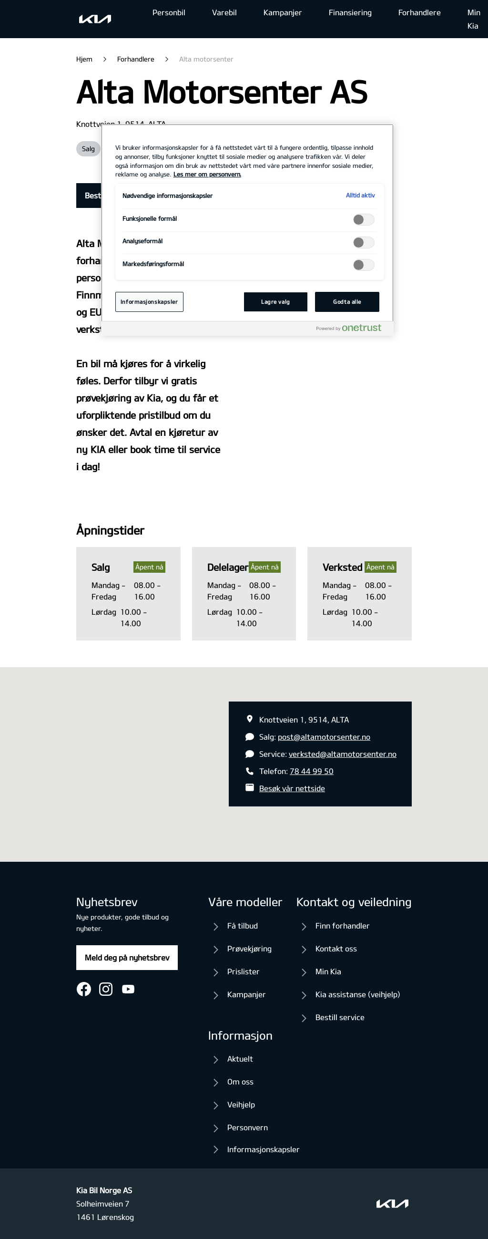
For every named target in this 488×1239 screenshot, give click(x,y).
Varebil (224, 12)
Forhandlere (419, 12)
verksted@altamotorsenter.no (342, 753)
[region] (247, 230)
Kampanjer (283, 12)
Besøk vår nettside (292, 788)
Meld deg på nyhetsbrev (127, 957)
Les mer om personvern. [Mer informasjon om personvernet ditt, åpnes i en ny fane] (207, 174)
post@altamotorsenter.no (324, 736)
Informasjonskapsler (263, 1149)
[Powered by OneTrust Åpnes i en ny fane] (352, 330)
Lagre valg (275, 302)
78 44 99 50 (312, 770)
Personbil (168, 12)
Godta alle (347, 302)
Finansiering (350, 12)
